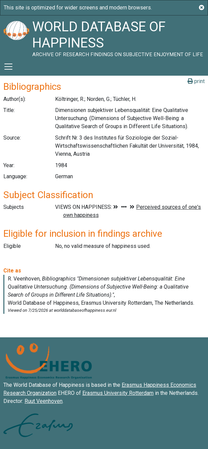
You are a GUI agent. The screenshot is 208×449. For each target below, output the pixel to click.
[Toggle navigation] (8, 66)
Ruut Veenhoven (44, 401)
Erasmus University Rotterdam (118, 393)
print (196, 81)
